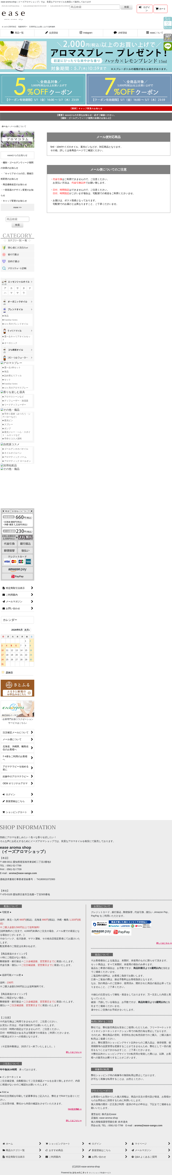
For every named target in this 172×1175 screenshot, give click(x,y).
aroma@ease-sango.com (23, 873)
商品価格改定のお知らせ (15, 184)
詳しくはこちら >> (74, 1052)
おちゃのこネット (80, 1172)
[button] (155, 33)
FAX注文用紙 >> (75, 1109)
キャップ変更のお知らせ (15, 201)
